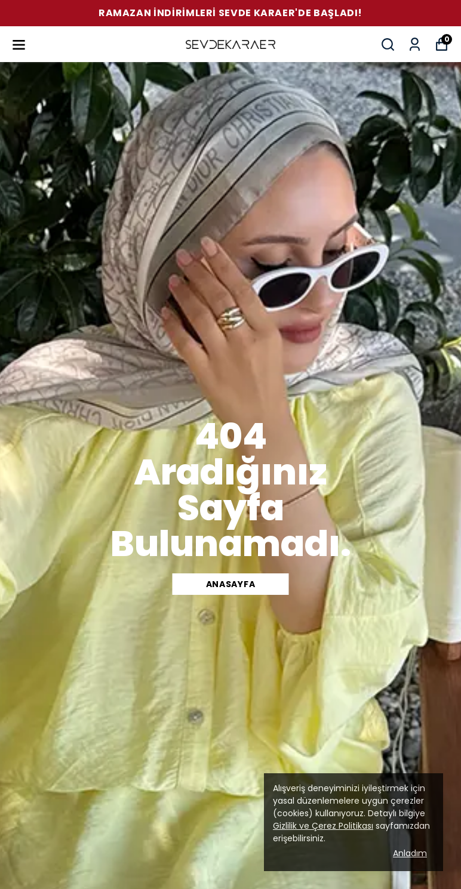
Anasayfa (231, 584)
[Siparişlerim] (414, 44)
